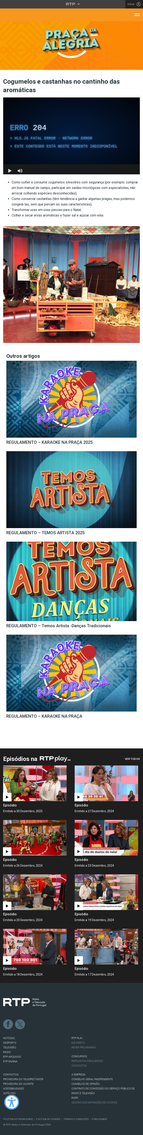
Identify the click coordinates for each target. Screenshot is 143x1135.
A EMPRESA (78, 1074)
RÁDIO (7, 1052)
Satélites (9, 1093)
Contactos (79, 1065)
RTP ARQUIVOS (12, 1056)
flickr (56, 1024)
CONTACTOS (10, 1074)
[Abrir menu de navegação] (137, 14)
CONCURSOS (79, 1056)
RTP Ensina (10, 1061)
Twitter (20, 1024)
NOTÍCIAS (9, 1038)
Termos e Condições (76, 1119)
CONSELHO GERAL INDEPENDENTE (92, 1079)
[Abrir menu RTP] (71, 4)
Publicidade (99, 1119)
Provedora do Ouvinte (18, 1083)
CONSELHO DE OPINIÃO (86, 1083)
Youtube (44, 1024)
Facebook (8, 1024)
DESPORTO (9, 1042)
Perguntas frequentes (87, 1061)
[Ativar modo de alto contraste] (11, 1102)
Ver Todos (132, 758)
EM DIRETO (78, 1042)
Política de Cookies (48, 1119)
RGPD (75, 1097)
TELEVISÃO (9, 1047)
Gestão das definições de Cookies (94, 1102)
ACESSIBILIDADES (13, 1088)
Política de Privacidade (18, 1119)
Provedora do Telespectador (23, 1079)
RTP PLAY (77, 1038)
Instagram (32, 1024)
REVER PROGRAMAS (84, 1047)
